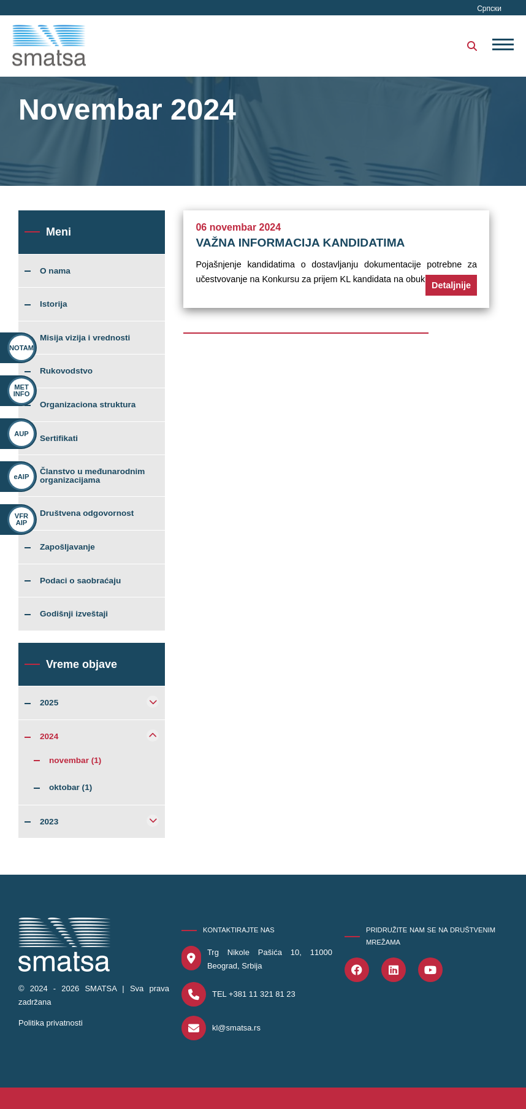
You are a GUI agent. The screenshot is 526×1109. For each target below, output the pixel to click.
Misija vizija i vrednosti (85, 338)
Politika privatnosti (50, 1022)
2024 (49, 736)
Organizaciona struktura (87, 405)
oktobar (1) (70, 787)
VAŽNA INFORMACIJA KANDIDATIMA (300, 242)
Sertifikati (59, 438)
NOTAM (21, 347)
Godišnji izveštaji (74, 614)
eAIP (21, 476)
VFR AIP (21, 519)
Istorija (53, 304)
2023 (49, 822)
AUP (21, 433)
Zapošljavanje (67, 547)
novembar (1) (75, 760)
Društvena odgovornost (87, 513)
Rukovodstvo (66, 371)
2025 (49, 703)
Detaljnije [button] (451, 285)
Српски (489, 8)
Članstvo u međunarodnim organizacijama (92, 475)
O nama (55, 271)
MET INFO (21, 390)
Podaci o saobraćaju (80, 581)
